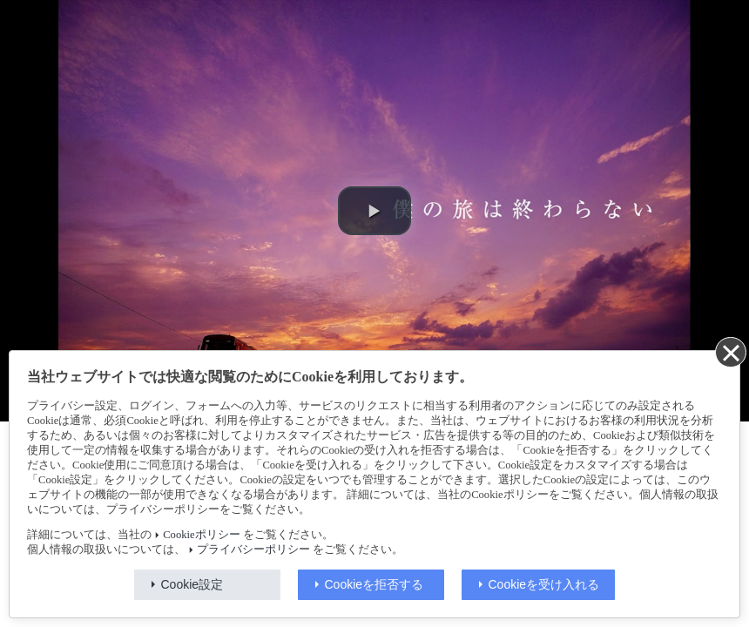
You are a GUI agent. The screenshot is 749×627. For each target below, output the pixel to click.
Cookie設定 (192, 584)
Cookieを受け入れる (544, 584)
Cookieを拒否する (374, 584)
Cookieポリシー (201, 535)
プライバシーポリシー (253, 549)
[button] (374, 210)
